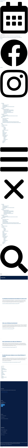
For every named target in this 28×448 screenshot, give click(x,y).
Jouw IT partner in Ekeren (6, 118)
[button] (14, 173)
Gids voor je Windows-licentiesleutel (9, 323)
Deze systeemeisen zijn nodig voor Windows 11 (12, 341)
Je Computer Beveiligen (5, 120)
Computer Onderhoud (4, 369)
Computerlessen (3, 116)
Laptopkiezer (4, 107)
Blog (1, 123)
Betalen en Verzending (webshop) (4, 418)
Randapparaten (4, 133)
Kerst (2, 370)
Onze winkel (2, 373)
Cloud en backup (3, 368)
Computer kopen (5, 119)
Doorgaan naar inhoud (3, 0)
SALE (3, 142)
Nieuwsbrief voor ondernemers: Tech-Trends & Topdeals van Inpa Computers (12, 122)
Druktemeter (5, 113)
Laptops (5, 127)
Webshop (2, 376)
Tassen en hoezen (5, 132)
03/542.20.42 (2, 403)
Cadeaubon (4, 141)
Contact (2, 124)
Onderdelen (4, 134)
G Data (4, 137)
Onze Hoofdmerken (5, 105)
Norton (4, 138)
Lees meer (10, 303)
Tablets (4, 129)
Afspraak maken (3, 34)
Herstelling (2, 108)
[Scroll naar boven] (0, 447)
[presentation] (14, 288)
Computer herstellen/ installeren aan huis (9, 110)
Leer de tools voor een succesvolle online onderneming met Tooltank (11, 121)
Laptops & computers (3, 371)
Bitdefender (5, 136)
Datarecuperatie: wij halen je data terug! (8, 112)
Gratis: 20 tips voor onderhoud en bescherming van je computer (10, 115)
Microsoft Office (6, 139)
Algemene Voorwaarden (3, 415)
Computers (2, 103)
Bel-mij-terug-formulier (11, 37)
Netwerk (4, 131)
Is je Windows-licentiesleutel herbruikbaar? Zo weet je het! (14, 298)
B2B (1, 117)
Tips (1, 375)
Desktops (5, 128)
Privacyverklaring (3, 417)
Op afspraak (5, 431)
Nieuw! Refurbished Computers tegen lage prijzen (8, 106)
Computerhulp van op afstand (7, 111)
